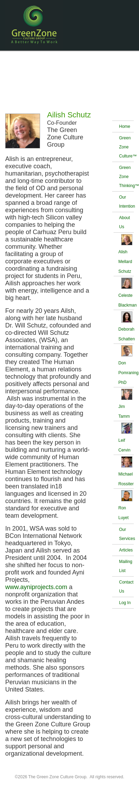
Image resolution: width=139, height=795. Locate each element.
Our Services (126, 534)
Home (124, 126)
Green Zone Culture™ (126, 147)
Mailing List (125, 566)
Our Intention (126, 202)
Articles (126, 550)
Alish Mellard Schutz (125, 261)
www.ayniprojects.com (36, 587)
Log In (125, 602)
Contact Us (126, 587)
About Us (124, 222)
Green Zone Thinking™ (126, 176)
